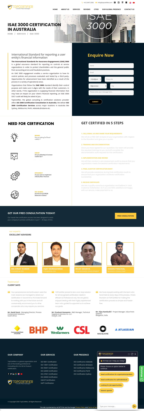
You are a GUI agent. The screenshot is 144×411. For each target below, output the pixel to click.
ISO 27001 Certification (49, 374)
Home (55, 9)
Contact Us (129, 9)
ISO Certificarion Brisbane (83, 365)
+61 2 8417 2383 (89, 2)
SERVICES (21, 34)
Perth (30, 108)
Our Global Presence (111, 9)
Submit (95, 102)
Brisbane (43, 108)
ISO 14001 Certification (49, 365)
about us (65, 9)
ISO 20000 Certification (49, 377)
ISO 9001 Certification (49, 362)
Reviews (87, 9)
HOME (10, 34)
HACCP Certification (48, 380)
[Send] (134, 406)
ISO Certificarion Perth (82, 371)
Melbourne (22, 108)
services (76, 9)
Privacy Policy (80, 407)
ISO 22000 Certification (49, 371)
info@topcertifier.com (103, 2)
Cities (96, 9)
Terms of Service (93, 407)
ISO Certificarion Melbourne (84, 368)
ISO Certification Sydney (82, 374)
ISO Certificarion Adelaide (83, 362)
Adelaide (36, 108)
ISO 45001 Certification (49, 368)
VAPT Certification (47, 383)
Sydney (14, 108)
